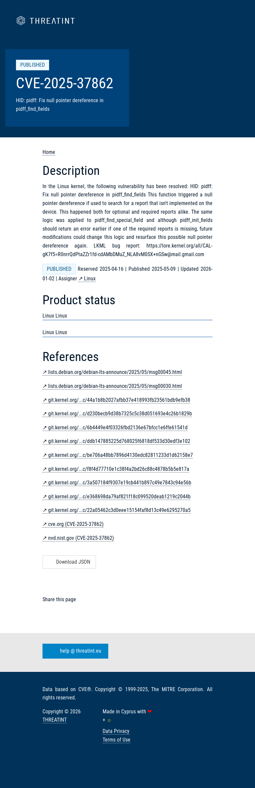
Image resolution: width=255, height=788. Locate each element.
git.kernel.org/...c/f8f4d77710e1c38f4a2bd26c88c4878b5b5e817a (118, 469)
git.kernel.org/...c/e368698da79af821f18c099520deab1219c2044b (119, 496)
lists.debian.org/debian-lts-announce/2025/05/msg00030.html (115, 386)
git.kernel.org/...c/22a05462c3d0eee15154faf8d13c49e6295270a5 (119, 510)
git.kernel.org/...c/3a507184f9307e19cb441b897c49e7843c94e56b (119, 482)
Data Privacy (116, 731)
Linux (90, 278)
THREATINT (54, 720)
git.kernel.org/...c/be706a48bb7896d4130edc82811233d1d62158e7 (120, 455)
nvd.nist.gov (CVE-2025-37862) (81, 538)
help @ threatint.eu (74, 651)
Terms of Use (116, 740)
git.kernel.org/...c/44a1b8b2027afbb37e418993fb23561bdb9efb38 (119, 400)
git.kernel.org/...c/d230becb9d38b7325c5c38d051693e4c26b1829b (120, 413)
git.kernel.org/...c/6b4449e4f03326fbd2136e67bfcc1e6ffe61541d (118, 427)
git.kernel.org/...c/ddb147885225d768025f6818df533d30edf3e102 (119, 441)
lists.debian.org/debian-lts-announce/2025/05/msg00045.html (115, 372)
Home (48, 152)
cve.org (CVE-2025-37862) (76, 524)
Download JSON (68, 562)
